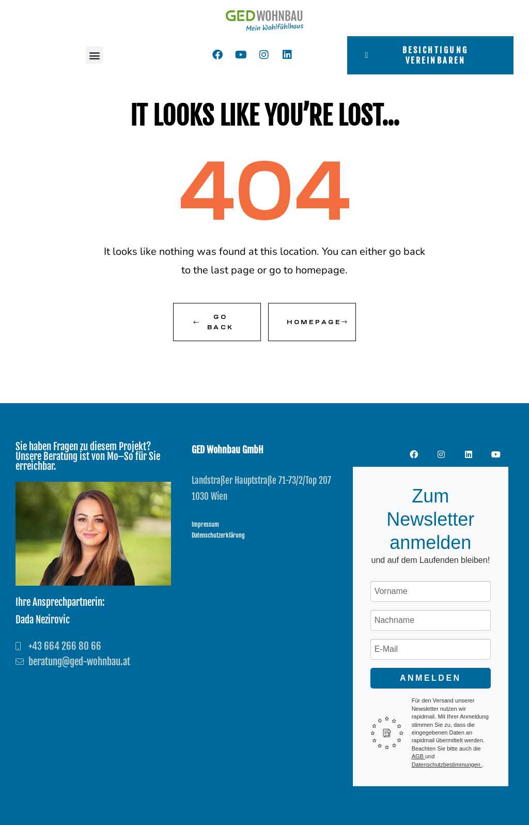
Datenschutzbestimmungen (447, 764)
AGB (418, 756)
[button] (94, 55)
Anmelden (430, 678)
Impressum (205, 524)
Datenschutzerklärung (218, 535)
